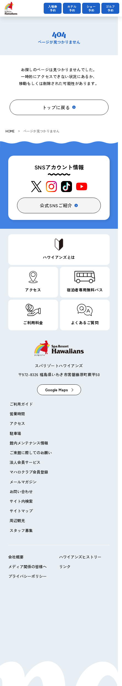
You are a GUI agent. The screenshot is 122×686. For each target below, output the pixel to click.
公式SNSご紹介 (56, 205)
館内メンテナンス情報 (29, 443)
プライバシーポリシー (27, 576)
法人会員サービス (25, 462)
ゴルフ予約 (110, 8)
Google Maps (56, 389)
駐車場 (15, 433)
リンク (65, 566)
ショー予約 (91, 8)
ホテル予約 (71, 8)
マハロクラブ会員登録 (29, 472)
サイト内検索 (21, 501)
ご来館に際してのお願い (31, 452)
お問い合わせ (21, 491)
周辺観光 (17, 520)
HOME (10, 131)
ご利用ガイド (21, 404)
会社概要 (16, 557)
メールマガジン (23, 482)
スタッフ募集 (21, 530)
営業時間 (17, 413)
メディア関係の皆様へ (27, 566)
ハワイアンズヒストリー (80, 557)
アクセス (17, 423)
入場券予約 (52, 8)
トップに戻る (56, 107)
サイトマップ (21, 511)
